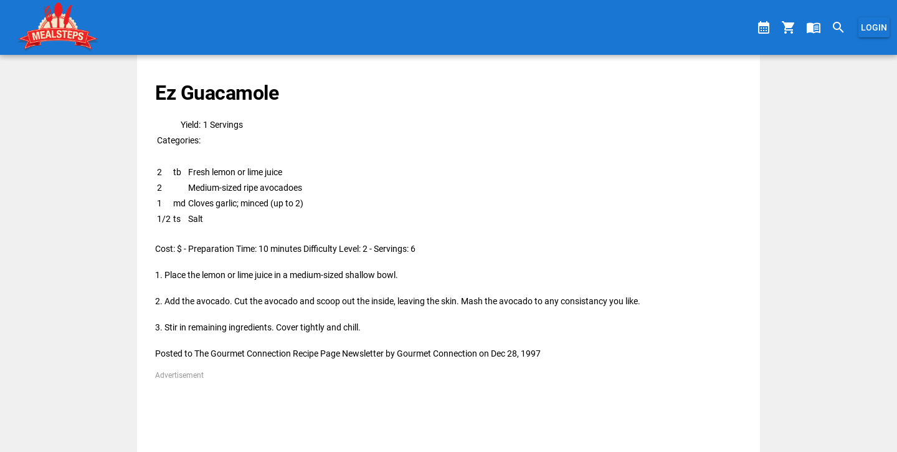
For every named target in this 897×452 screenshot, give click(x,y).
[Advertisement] (448, 409)
